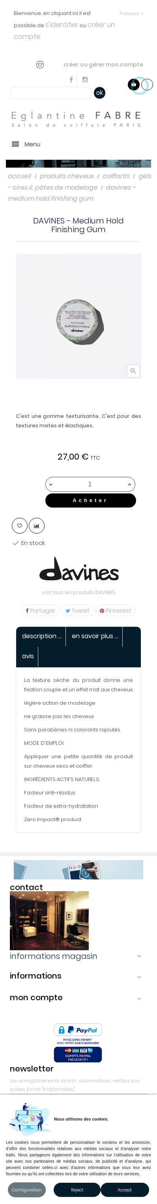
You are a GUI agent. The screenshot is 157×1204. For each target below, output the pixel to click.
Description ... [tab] (42, 636)
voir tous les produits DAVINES (78, 592)
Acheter (90, 500)
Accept (125, 1190)
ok (99, 92)
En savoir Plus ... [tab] (95, 636)
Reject (77, 1190)
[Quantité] (90, 484)
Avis (28, 656)
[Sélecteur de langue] (131, 9)
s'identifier (61, 25)
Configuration (27, 1190)
